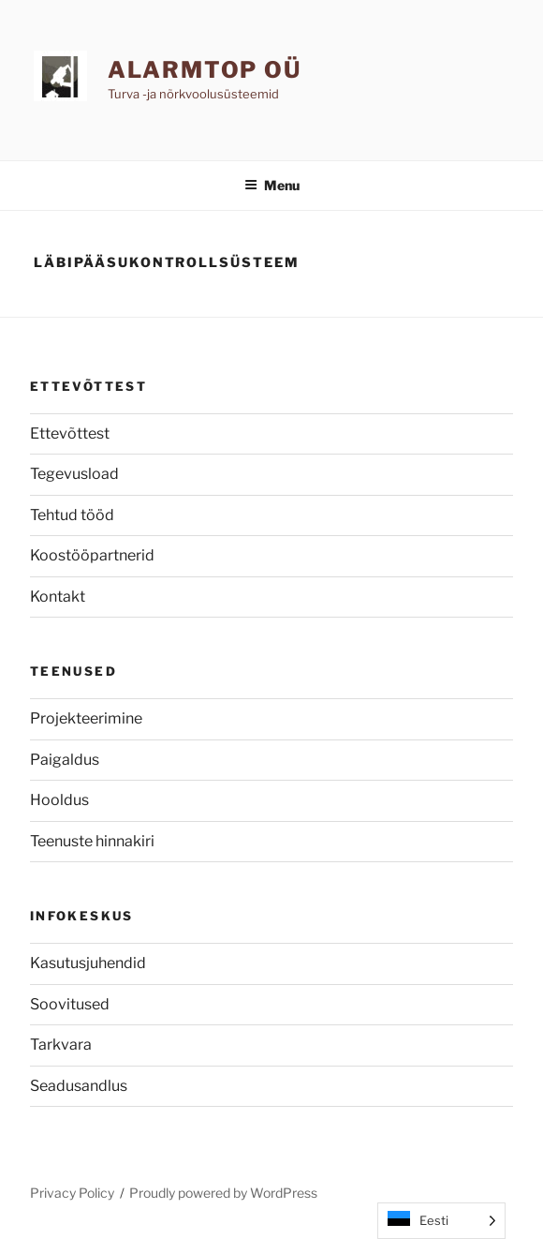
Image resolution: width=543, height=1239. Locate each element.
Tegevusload (74, 474)
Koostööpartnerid (92, 555)
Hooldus (59, 800)
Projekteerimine (86, 718)
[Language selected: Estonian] (441, 1220)
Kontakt (57, 596)
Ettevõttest (70, 433)
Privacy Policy (72, 1193)
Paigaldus (64, 760)
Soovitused (70, 1004)
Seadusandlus (78, 1086)
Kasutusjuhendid (88, 963)
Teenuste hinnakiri (92, 841)
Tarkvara (61, 1044)
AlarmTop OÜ (204, 69)
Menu (272, 185)
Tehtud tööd (72, 515)
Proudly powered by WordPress (223, 1193)
